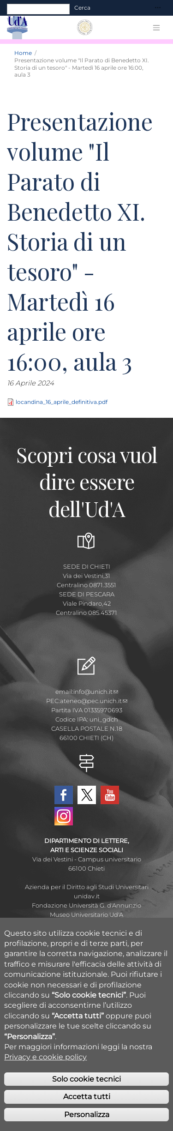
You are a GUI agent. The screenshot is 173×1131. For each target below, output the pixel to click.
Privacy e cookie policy (45, 1071)
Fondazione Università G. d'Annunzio (86, 905)
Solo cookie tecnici (86, 1093)
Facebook (63, 795)
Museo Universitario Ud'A (86, 914)
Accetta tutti (86, 1111)
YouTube (109, 795)
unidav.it (87, 896)
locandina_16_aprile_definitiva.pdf (61, 401)
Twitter (86, 795)
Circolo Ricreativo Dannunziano (86, 923)
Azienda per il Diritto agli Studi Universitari (87, 886)
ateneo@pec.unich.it (93, 700)
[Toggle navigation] (157, 8)
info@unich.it (95, 691)
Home (23, 52)
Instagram (63, 816)
